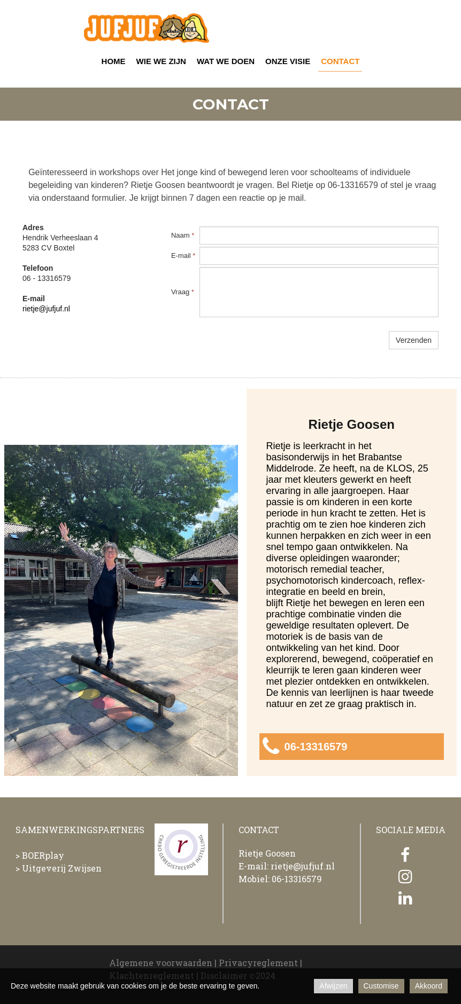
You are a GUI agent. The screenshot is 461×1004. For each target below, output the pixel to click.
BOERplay (43, 855)
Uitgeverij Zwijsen (62, 868)
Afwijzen (333, 986)
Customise (381, 986)
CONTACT (340, 61)
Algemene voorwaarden (160, 962)
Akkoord (428, 986)
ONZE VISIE (287, 61)
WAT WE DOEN (226, 61)
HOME (114, 61)
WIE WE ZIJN (161, 61)
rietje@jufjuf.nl (46, 308)
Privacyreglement (258, 962)
